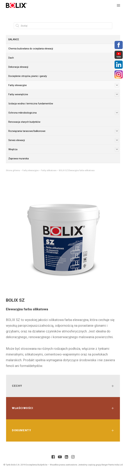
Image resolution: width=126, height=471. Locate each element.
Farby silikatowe (48, 170)
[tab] (63, 386)
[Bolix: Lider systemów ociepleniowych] (16, 5)
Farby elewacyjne (30, 170)
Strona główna (13, 170)
